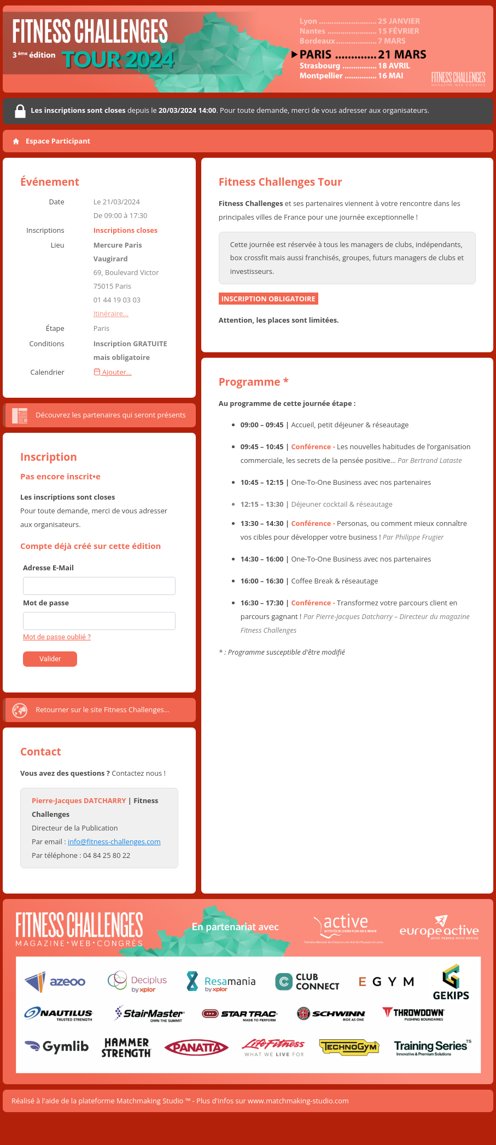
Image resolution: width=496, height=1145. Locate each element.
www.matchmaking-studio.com (298, 1101)
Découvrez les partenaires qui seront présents (98, 416)
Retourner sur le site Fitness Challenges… (90, 710)
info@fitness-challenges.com (114, 841)
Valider (50, 659)
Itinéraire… (111, 313)
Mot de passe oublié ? (57, 637)
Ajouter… (113, 372)
